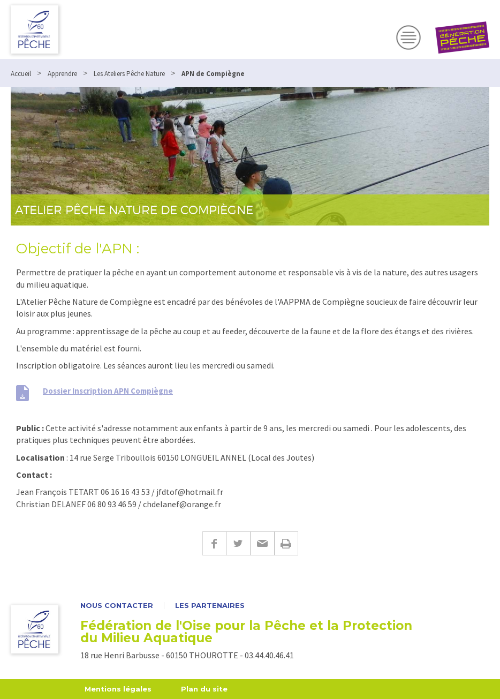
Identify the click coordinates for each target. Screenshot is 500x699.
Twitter (238, 543)
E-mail (262, 543)
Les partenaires (210, 605)
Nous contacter (116, 605)
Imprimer (286, 543)
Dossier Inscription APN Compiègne (108, 391)
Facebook (214, 543)
